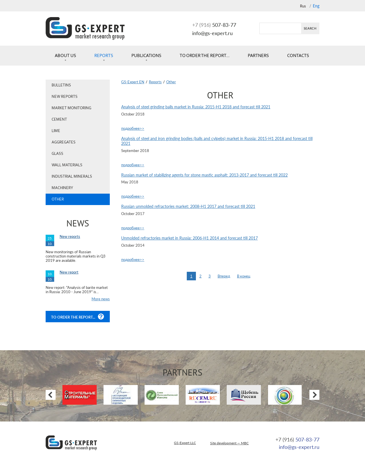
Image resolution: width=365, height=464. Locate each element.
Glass (57, 153)
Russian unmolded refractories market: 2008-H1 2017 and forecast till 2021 (188, 206)
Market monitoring (71, 108)
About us (65, 55)
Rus (303, 6)
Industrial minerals (72, 176)
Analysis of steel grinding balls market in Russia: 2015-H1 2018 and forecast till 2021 (195, 107)
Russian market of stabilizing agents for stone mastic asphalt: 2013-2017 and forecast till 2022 (204, 175)
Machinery (62, 187)
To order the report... (205, 55)
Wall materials (67, 165)
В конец (243, 276)
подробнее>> (132, 128)
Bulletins (61, 85)
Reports (103, 55)
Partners (258, 55)
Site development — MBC (229, 443)
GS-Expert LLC (185, 443)
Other (58, 199)
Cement (59, 119)
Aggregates (64, 142)
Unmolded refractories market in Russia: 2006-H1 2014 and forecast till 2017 (189, 238)
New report (69, 272)
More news (101, 299)
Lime (56, 130)
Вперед (224, 276)
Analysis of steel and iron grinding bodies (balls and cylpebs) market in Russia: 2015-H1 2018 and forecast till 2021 (217, 141)
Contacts (298, 55)
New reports (65, 96)
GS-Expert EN (132, 82)
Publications (146, 55)
